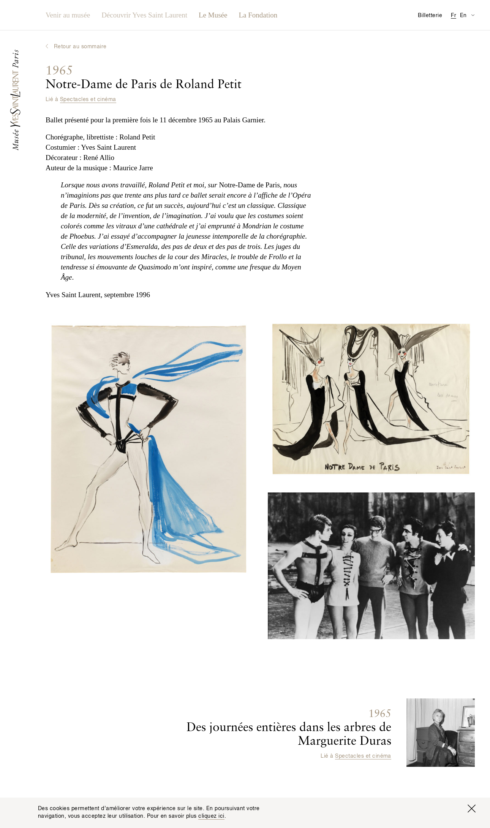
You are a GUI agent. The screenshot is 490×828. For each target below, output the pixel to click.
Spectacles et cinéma (88, 99)
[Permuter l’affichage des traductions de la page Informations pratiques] (472, 15)
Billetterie (430, 15)
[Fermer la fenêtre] (471, 808)
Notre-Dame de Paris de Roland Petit (144, 78)
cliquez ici (211, 816)
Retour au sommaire (80, 46)
